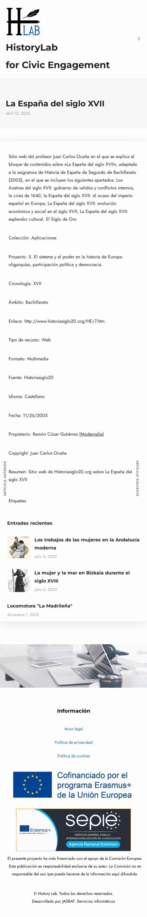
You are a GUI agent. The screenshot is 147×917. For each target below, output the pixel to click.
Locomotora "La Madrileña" (39, 606)
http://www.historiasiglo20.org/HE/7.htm (64, 321)
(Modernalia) (91, 434)
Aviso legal (73, 729)
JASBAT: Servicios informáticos (88, 901)
